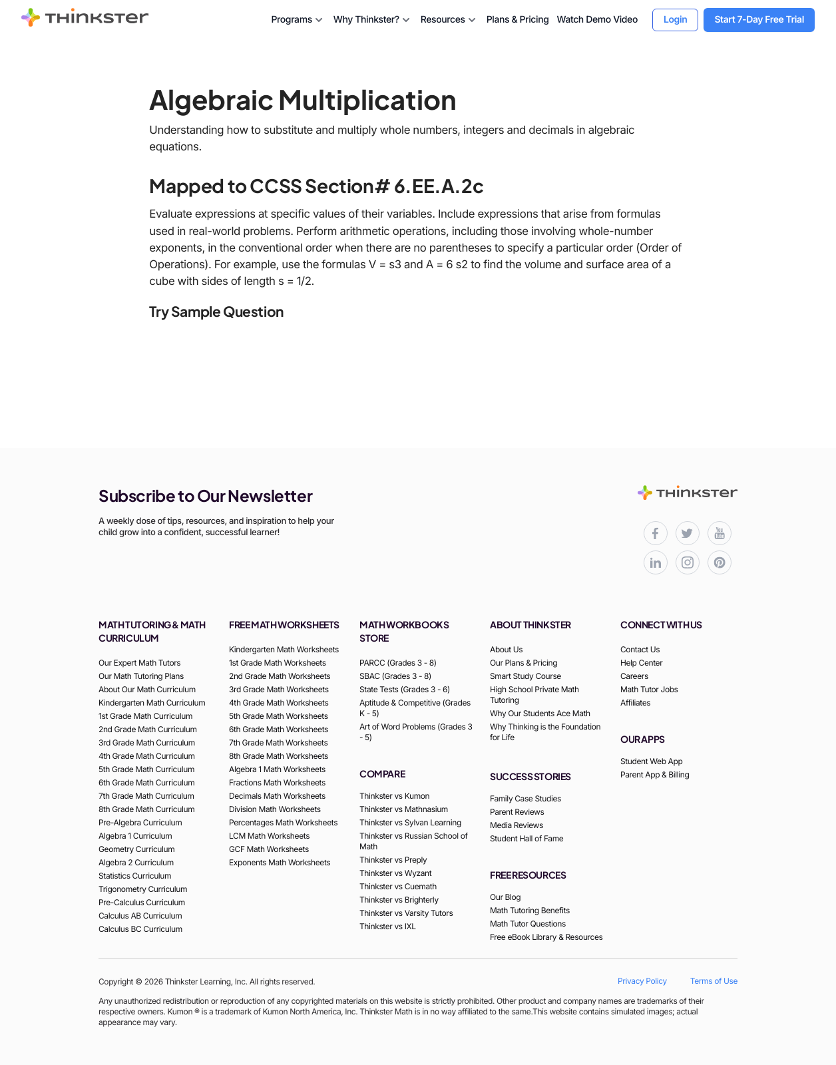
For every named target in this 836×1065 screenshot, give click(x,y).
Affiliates (635, 703)
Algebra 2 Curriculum (136, 862)
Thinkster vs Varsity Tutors (406, 913)
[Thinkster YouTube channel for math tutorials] (720, 533)
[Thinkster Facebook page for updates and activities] (656, 533)
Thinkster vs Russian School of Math (413, 841)
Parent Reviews (517, 812)
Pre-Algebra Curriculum (140, 822)
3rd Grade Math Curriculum (147, 742)
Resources (450, 20)
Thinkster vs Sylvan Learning (410, 822)
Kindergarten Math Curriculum (152, 703)
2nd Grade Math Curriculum (148, 729)
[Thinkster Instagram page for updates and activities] (688, 562)
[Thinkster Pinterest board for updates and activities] (720, 562)
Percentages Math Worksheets (283, 822)
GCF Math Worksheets (269, 849)
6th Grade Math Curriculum (146, 782)
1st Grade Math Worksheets (277, 663)
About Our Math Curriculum (147, 689)
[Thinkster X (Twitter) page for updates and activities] (688, 533)
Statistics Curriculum (135, 876)
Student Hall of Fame (526, 838)
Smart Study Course (525, 676)
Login (675, 19)
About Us (506, 649)
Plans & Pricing (518, 19)
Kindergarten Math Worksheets (284, 649)
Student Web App (651, 761)
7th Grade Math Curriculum (146, 796)
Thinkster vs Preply (393, 860)
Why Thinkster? (373, 20)
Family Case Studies (525, 798)
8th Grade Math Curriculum (146, 809)
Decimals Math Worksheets (277, 796)
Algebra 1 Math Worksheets (277, 769)
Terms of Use (713, 981)
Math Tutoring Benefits (530, 910)
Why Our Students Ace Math (540, 713)
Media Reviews (516, 825)
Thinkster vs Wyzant (395, 873)
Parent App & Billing (655, 774)
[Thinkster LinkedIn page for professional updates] (656, 562)
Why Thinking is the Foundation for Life (545, 732)
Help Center (641, 663)
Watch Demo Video (596, 19)
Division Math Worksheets (275, 809)
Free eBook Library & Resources (546, 937)
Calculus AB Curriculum (140, 916)
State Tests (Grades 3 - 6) (404, 689)
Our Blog (505, 897)
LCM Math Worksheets (269, 836)
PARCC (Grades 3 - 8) (398, 663)
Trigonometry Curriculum (143, 889)
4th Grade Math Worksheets (278, 703)
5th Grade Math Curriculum (146, 769)
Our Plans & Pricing (523, 663)
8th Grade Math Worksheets (278, 756)
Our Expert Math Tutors (139, 663)
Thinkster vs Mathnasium (403, 809)
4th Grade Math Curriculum (147, 756)
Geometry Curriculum (136, 849)
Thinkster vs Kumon (394, 796)
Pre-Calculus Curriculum (142, 902)
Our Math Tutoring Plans (141, 676)
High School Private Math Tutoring (534, 694)
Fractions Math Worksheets (277, 782)
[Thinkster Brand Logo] (85, 22)
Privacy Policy (642, 981)
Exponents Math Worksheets (279, 862)
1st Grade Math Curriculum (145, 716)
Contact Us (640, 649)
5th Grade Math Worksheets (278, 716)
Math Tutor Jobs (649, 689)
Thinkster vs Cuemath (398, 886)
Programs (298, 20)
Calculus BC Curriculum (140, 929)
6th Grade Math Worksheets (278, 729)
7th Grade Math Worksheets (278, 742)
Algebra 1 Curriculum (135, 836)
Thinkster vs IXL (387, 926)
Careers (634, 676)
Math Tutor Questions (528, 924)
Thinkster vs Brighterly (399, 900)
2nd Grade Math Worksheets (279, 676)
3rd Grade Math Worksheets (279, 689)
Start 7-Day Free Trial (759, 19)
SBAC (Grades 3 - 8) (395, 676)
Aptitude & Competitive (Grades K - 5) (415, 708)
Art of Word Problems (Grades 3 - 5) (415, 732)
